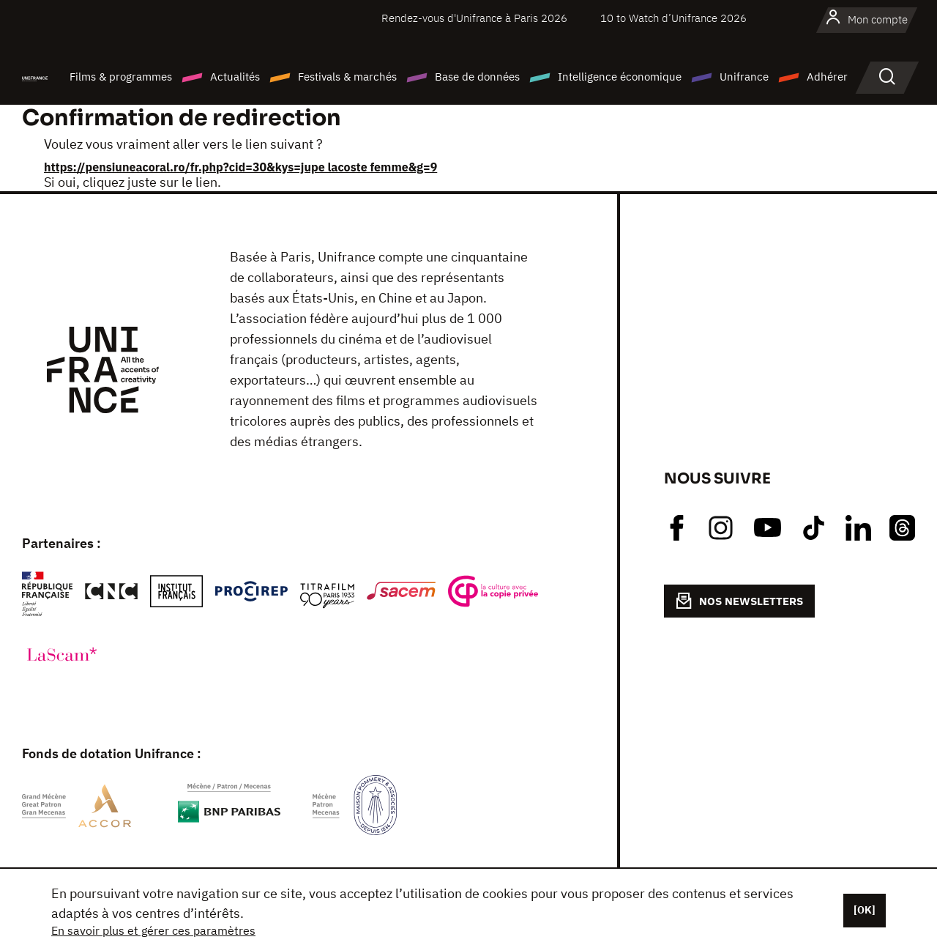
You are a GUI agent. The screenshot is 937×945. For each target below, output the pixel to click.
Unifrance (744, 77)
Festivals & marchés (347, 77)
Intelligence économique (620, 77)
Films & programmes (121, 77)
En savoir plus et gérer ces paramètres (153, 930)
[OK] (865, 909)
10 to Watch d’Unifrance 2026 (673, 18)
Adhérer (827, 77)
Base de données (477, 77)
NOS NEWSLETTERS (739, 601)
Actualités (235, 77)
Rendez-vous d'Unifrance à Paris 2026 (474, 18)
